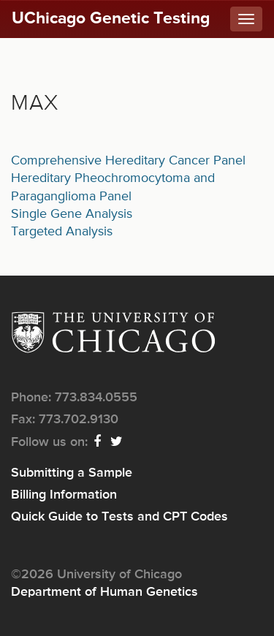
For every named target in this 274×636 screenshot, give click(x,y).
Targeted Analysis (62, 231)
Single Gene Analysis (71, 214)
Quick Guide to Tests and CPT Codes (119, 516)
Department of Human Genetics (104, 592)
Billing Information (64, 494)
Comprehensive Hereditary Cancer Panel (128, 160)
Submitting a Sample (71, 473)
